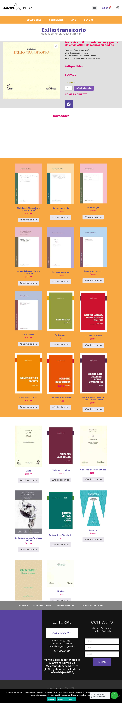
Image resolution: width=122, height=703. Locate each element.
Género (89, 19)
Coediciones (57, 19)
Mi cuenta (23, 606)
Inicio (43, 34)
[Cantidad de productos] (68, 88)
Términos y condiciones (91, 606)
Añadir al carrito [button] (28, 330)
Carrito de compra (42, 606)
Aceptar (51, 699)
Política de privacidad (66, 699)
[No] (118, 696)
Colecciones (35, 19)
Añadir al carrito (84, 88)
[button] (94, 8)
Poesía (59, 34)
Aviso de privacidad (66, 606)
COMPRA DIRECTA (76, 94)
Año (75, 19)
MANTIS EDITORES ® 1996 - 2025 (61, 688)
